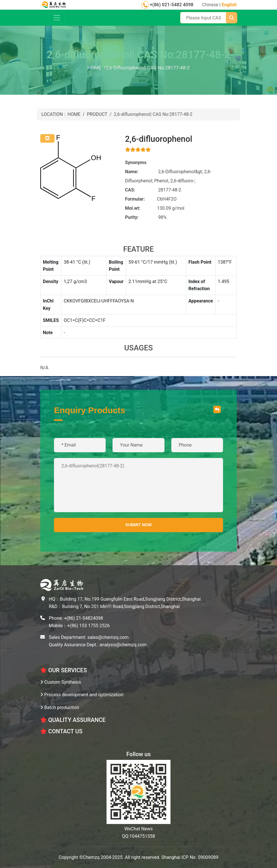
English (229, 4)
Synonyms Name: (135, 167)
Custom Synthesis (60, 682)
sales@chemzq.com (108, 637)
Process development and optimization (81, 694)
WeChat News (138, 828)
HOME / (96, 67)
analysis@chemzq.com (123, 644)
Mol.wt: (132, 208)
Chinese (210, 4)
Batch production (59, 707)
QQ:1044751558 (138, 836)
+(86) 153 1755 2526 (88, 625)
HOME (73, 114)
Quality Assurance (73, 719)
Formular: (135, 199)
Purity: (131, 217)
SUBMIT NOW (138, 524)
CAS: (130, 190)
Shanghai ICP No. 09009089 (189, 857)
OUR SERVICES (63, 670)
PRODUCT (97, 114)
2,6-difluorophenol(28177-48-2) (138, 485)
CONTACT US (61, 731)
